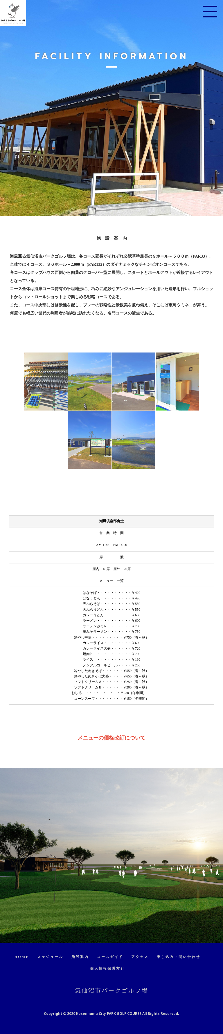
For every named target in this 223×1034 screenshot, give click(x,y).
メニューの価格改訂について (111, 738)
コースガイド (110, 957)
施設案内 (80, 957)
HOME (22, 957)
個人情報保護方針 (107, 968)
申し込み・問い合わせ (178, 957)
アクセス (140, 957)
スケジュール (50, 957)
